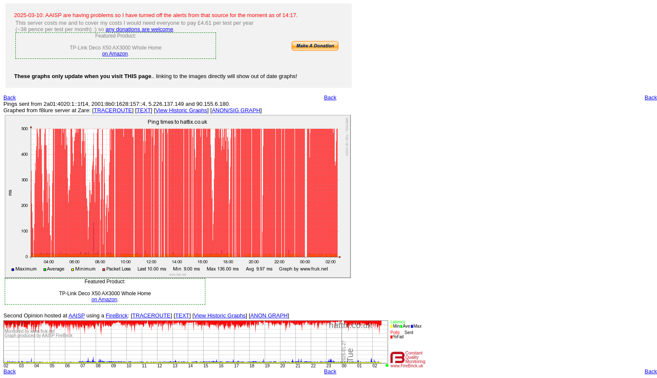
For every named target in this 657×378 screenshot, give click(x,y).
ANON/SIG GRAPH (236, 110)
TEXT (144, 110)
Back (9, 97)
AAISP (77, 315)
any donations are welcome (139, 29)
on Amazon (115, 54)
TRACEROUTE (113, 110)
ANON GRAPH (268, 315)
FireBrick (117, 315)
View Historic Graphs (181, 110)
